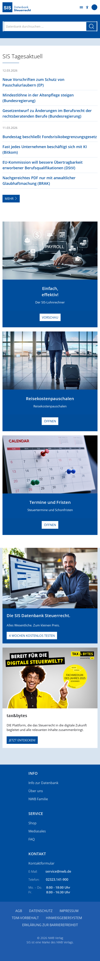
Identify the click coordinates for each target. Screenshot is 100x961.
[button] (87, 7)
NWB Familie (38, 799)
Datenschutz (40, 911)
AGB (18, 911)
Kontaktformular (41, 863)
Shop (32, 823)
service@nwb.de (58, 871)
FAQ (31, 839)
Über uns (35, 791)
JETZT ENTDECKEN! (22, 740)
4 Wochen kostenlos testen (32, 635)
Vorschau (50, 317)
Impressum (69, 911)
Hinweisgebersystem (64, 918)
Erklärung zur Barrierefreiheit (50, 925)
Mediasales (37, 831)
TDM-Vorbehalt (25, 918)
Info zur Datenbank (43, 783)
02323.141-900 (57, 879)
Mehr (11, 198)
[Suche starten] (91, 26)
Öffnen (50, 421)
